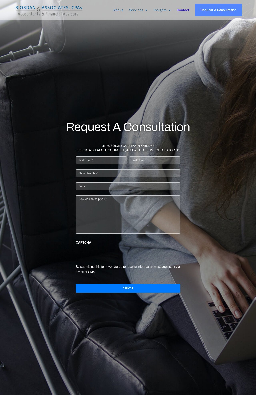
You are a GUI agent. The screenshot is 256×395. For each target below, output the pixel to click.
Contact (183, 10)
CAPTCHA (83, 242)
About (118, 10)
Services (138, 10)
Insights (162, 10)
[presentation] (106, 253)
